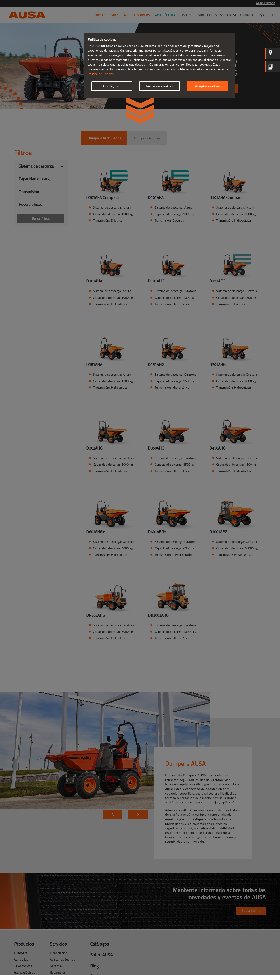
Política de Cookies (101, 74)
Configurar (111, 86)
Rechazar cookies (159, 86)
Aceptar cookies (207, 86)
